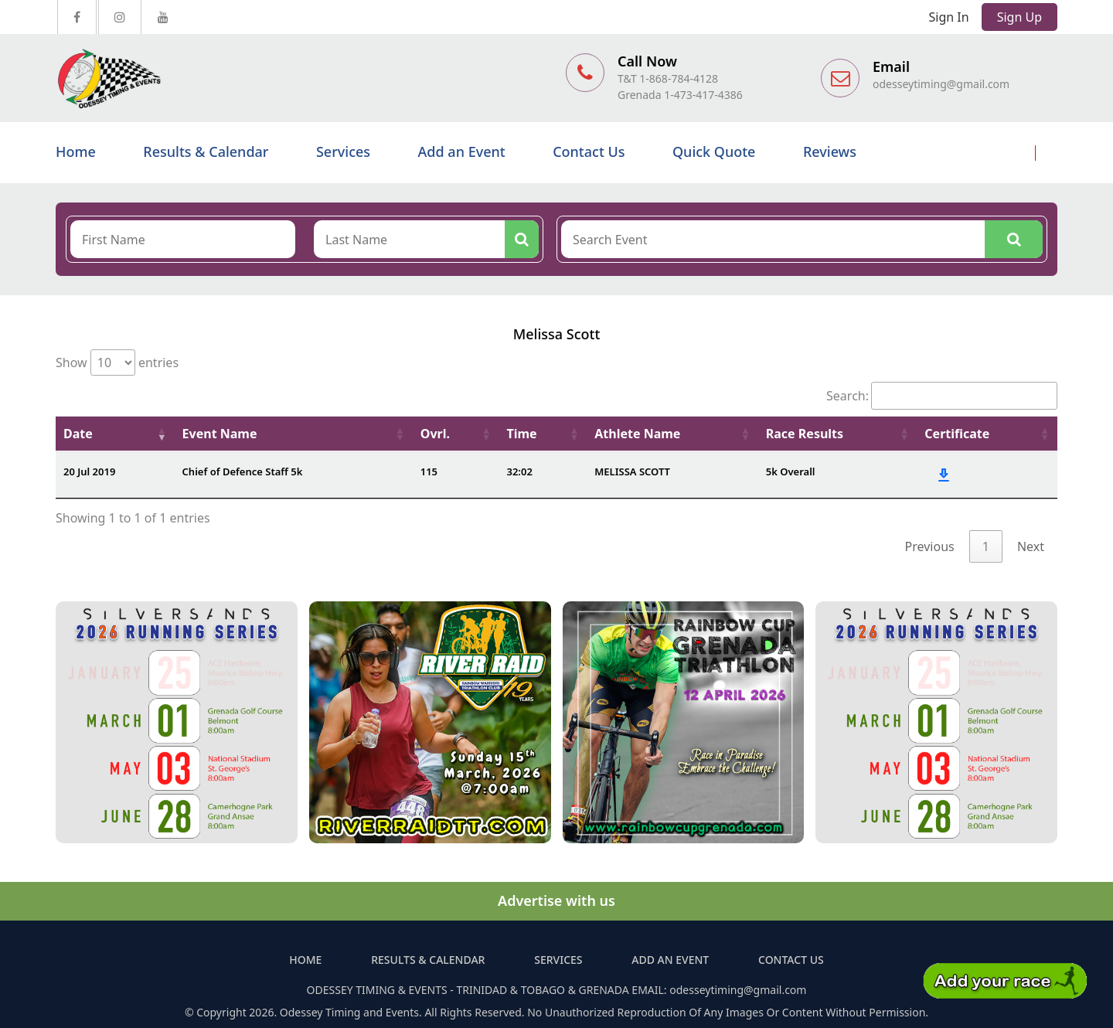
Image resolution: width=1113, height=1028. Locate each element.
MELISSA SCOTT (632, 471)
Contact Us (589, 151)
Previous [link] (930, 546)
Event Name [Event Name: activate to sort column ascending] (219, 433)
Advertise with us (556, 900)
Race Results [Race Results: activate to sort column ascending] (804, 433)
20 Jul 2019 (89, 471)
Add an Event (461, 151)
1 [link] (985, 546)
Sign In (949, 17)
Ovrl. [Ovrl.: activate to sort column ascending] (435, 433)
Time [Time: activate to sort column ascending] (522, 433)
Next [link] (1030, 546)
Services (343, 151)
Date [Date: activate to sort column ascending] (78, 433)
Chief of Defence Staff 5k (242, 471)
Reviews (829, 151)
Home (76, 151)
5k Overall (790, 471)
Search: (941, 396)
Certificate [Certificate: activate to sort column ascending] (956, 433)
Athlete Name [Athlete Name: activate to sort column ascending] (637, 433)
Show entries (117, 362)
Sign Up (1019, 17)
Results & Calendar (205, 151)
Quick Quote (713, 151)
